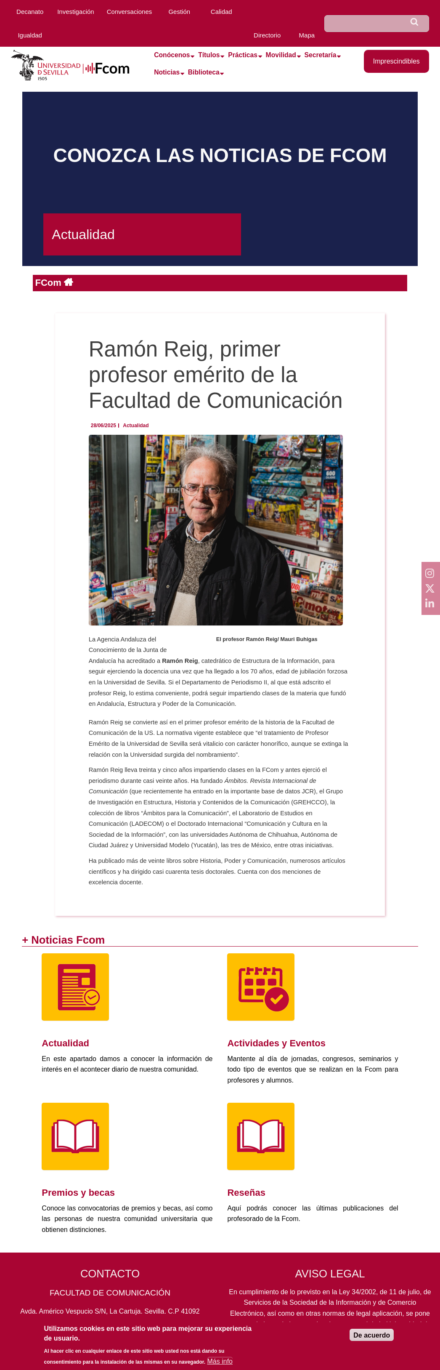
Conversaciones (129, 11)
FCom (49, 282)
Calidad (221, 11)
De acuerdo (371, 1338)
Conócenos (172, 55)
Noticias (167, 72)
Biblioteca (204, 72)
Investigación (75, 11)
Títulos (209, 55)
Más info (220, 1364)
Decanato (29, 11)
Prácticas (242, 55)
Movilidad (281, 55)
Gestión (179, 11)
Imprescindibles (396, 61)
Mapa (307, 35)
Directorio (267, 35)
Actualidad (135, 425)
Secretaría (321, 55)
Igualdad (30, 35)
